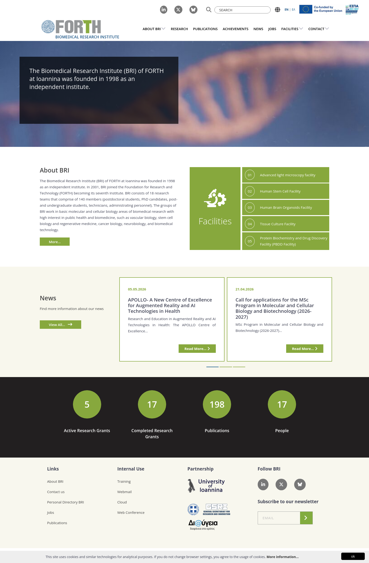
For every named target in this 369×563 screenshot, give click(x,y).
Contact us (55, 491)
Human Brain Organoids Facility (286, 207)
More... (55, 241)
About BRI (55, 481)
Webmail (124, 491)
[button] (212, 367)
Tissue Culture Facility (278, 223)
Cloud (122, 502)
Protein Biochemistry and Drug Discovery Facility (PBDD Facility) (293, 241)
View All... (60, 324)
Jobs (50, 512)
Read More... (197, 348)
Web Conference (130, 512)
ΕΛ (293, 10)
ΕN (287, 10)
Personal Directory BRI (65, 502)
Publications (57, 522)
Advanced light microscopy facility (287, 175)
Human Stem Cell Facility (280, 191)
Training (124, 481)
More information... (283, 557)
